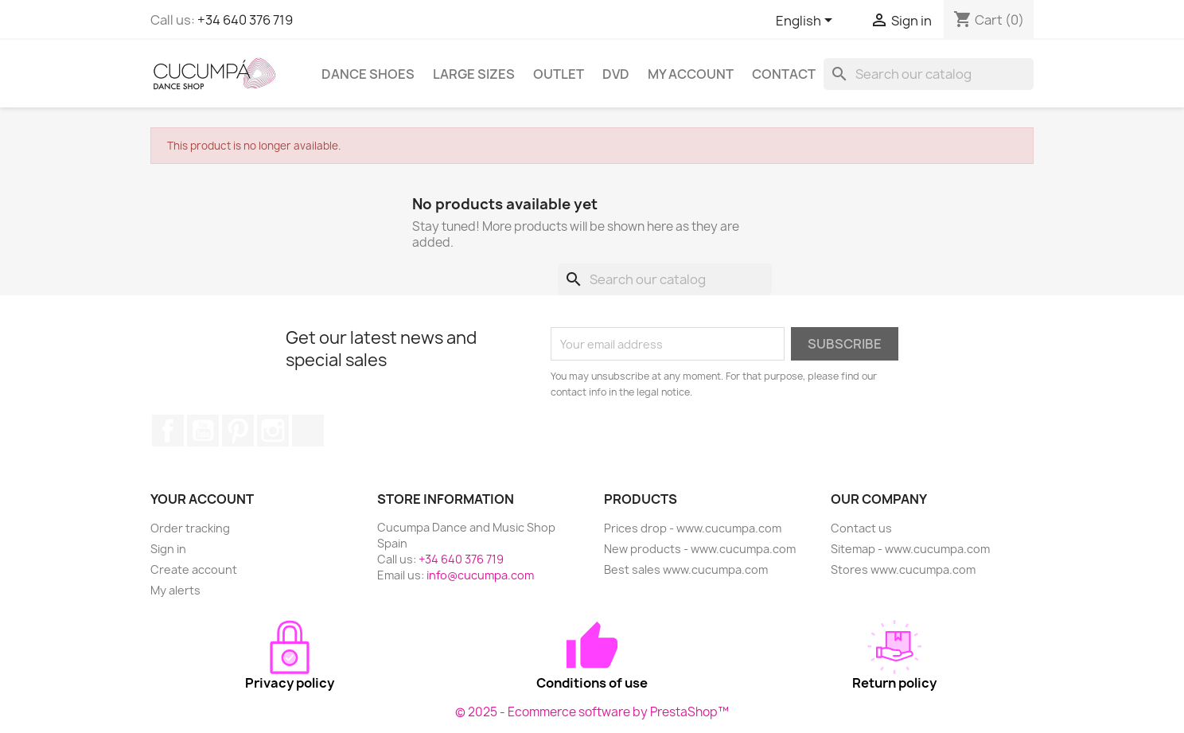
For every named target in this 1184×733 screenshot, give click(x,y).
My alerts (175, 590)
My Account (691, 74)
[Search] (929, 74)
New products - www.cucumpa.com (700, 548)
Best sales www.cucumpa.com (686, 569)
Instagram (273, 430)
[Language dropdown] (807, 21)
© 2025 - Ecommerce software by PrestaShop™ (592, 712)
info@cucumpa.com (480, 575)
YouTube (203, 430)
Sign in (168, 548)
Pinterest (238, 430)
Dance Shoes (368, 74)
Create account (193, 569)
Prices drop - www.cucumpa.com (692, 528)
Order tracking (190, 528)
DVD (615, 74)
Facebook (168, 430)
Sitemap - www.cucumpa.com (910, 548)
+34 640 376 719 (245, 20)
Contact (784, 74)
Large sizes (474, 74)
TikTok (308, 430)
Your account (202, 499)
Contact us (861, 528)
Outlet (558, 74)
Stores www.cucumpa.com (903, 569)
